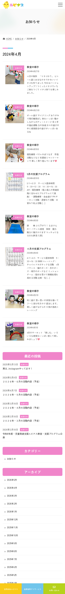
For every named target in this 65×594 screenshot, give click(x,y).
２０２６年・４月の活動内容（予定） (22, 407)
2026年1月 (12, 511)
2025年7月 (12, 559)
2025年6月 (12, 567)
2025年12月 (12, 519)
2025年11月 (12, 527)
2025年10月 (12, 535)
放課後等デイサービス (32, 589)
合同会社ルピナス (11, 589)
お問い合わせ (54, 588)
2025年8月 (12, 551)
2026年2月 (12, 503)
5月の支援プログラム (38, 174)
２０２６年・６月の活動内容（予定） (22, 381)
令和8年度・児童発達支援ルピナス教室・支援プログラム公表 (32, 435)
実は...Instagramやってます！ (18, 368)
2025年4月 (12, 583)
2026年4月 (12, 487)
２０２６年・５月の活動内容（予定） (22, 394)
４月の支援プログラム (39, 248)
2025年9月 (12, 543)
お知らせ (24, 364)
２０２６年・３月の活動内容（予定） (22, 420)
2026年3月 (12, 495)
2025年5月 (12, 575)
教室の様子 (33, 67)
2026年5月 (12, 479)
